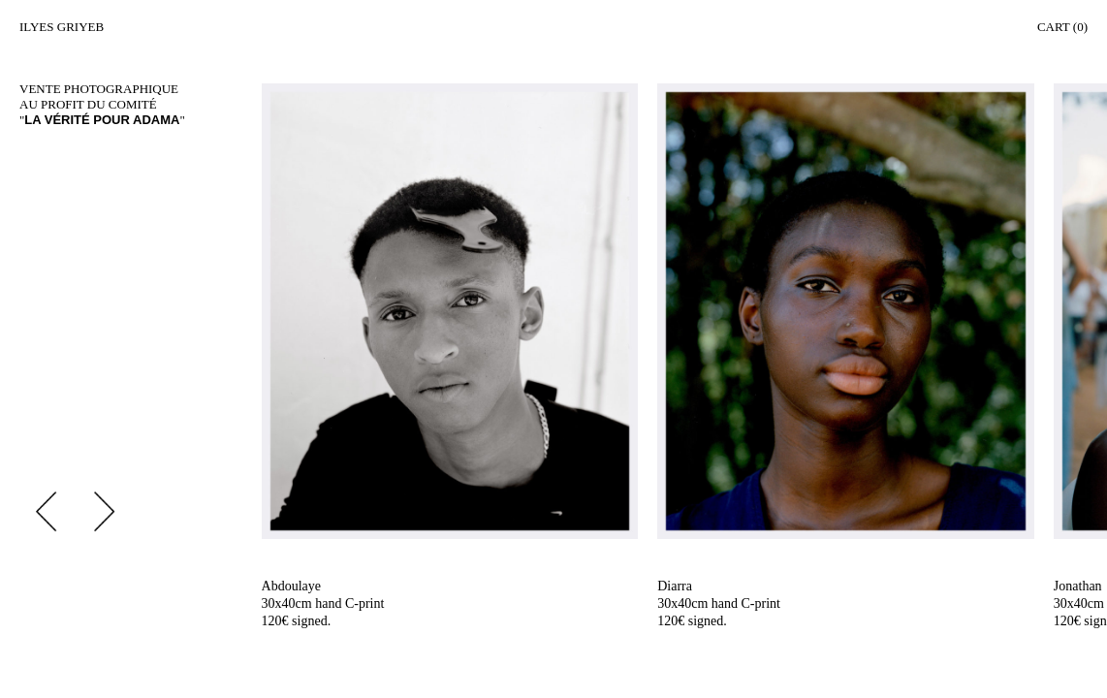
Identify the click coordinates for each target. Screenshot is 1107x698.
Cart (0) (1062, 26)
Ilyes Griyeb (61, 26)
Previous (46, 511)
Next (104, 511)
